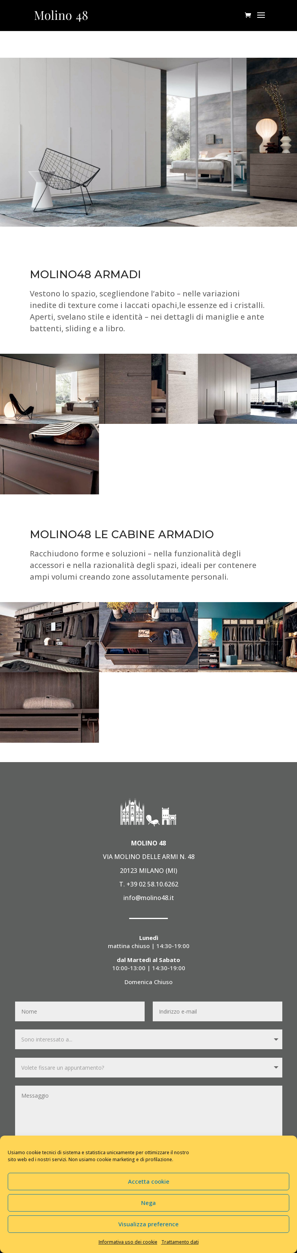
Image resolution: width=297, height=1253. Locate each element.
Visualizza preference (148, 1224)
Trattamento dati (180, 1242)
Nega (148, 1203)
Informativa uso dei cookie (128, 1242)
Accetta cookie (148, 1181)
